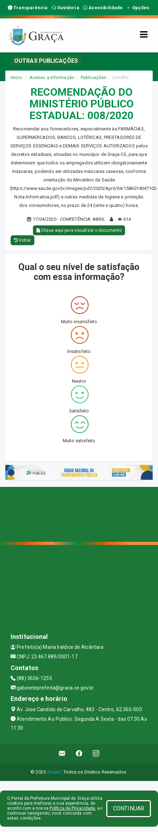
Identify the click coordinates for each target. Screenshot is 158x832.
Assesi (54, 772)
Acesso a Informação (51, 77)
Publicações (93, 77)
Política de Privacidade (72, 808)
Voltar (22, 240)
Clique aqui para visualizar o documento (79, 230)
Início (16, 77)
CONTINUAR (128, 808)
